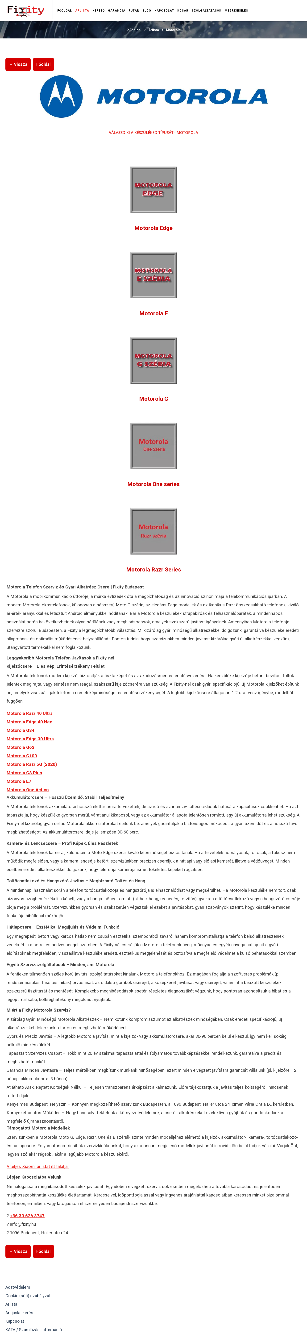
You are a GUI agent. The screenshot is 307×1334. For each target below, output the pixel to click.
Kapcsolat (164, 10)
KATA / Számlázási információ (33, 1329)
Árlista (82, 10)
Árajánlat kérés (19, 1312)
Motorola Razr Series (153, 569)
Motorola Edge (153, 228)
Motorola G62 (20, 747)
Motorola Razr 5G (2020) (32, 764)
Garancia (116, 10)
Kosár (182, 10)
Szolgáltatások (206, 10)
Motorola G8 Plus (24, 772)
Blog (146, 10)
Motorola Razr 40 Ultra (30, 713)
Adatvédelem (17, 1287)
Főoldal (64, 10)
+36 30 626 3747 (27, 1215)
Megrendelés (236, 10)
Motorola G (153, 399)
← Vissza (18, 64)
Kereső (98, 10)
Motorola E (153, 313)
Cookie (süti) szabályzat (27, 1295)
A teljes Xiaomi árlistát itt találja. (38, 1166)
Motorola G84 (20, 730)
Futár (134, 10)
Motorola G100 (22, 756)
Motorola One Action (28, 789)
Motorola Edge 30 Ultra (30, 739)
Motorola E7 (19, 781)
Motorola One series (153, 484)
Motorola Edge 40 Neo (29, 722)
